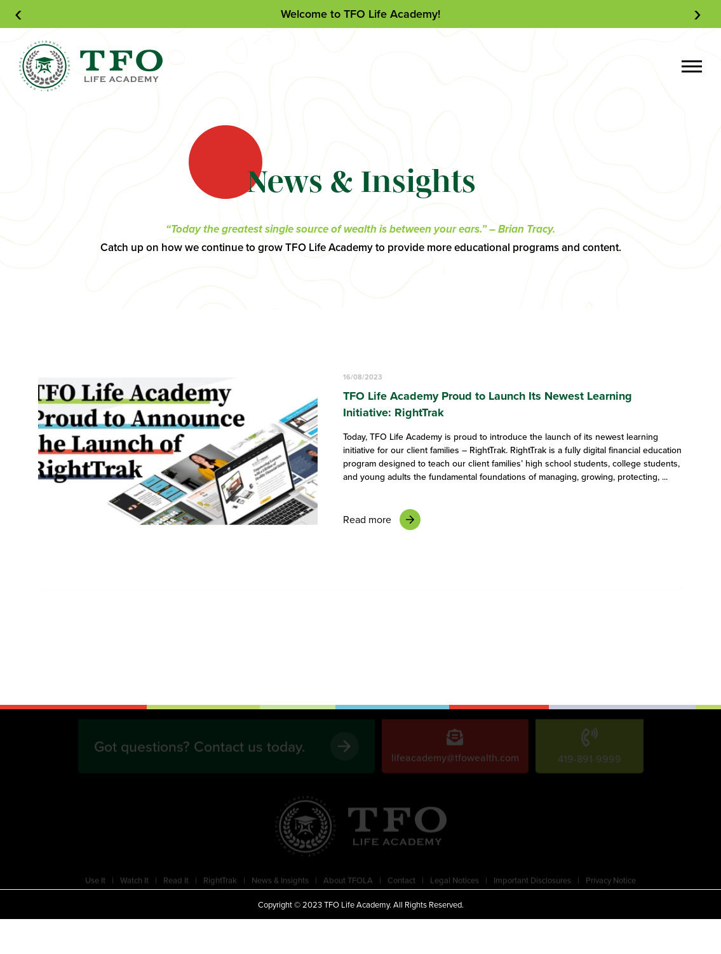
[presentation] (21, 14)
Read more (382, 519)
